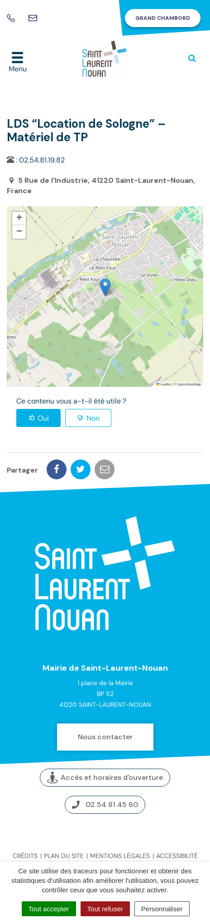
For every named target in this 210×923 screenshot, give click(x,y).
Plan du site (64, 856)
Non (93, 418)
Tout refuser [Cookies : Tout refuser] (105, 909)
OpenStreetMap (189, 384)
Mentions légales (120, 856)
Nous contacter (105, 737)
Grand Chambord (162, 18)
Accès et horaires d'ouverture (105, 778)
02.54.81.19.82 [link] (42, 160)
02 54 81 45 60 (105, 804)
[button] (105, 287)
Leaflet (163, 384)
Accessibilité (177, 856)
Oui (43, 418)
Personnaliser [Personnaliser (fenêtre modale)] (162, 909)
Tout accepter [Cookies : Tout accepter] (49, 909)
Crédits (25, 856)
